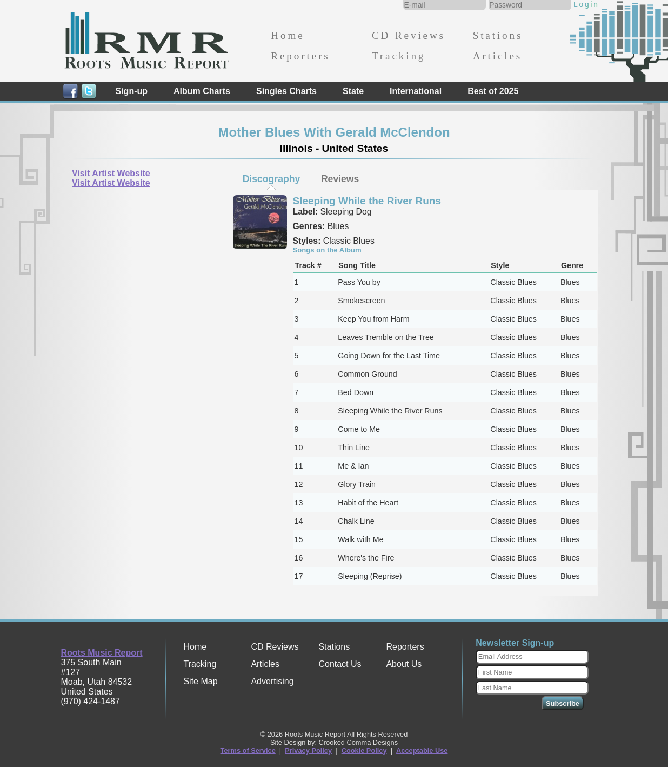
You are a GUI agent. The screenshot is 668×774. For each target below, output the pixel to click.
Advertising (272, 681)
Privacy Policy (308, 750)
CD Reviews (408, 35)
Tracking (398, 56)
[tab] (271, 179)
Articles (497, 56)
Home (287, 35)
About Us (404, 664)
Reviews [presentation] (340, 179)
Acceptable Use (421, 750)
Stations (498, 35)
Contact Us (339, 664)
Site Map (200, 681)
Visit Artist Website (111, 173)
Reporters (300, 56)
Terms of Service (248, 750)
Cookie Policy (364, 750)
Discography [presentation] (271, 179)
